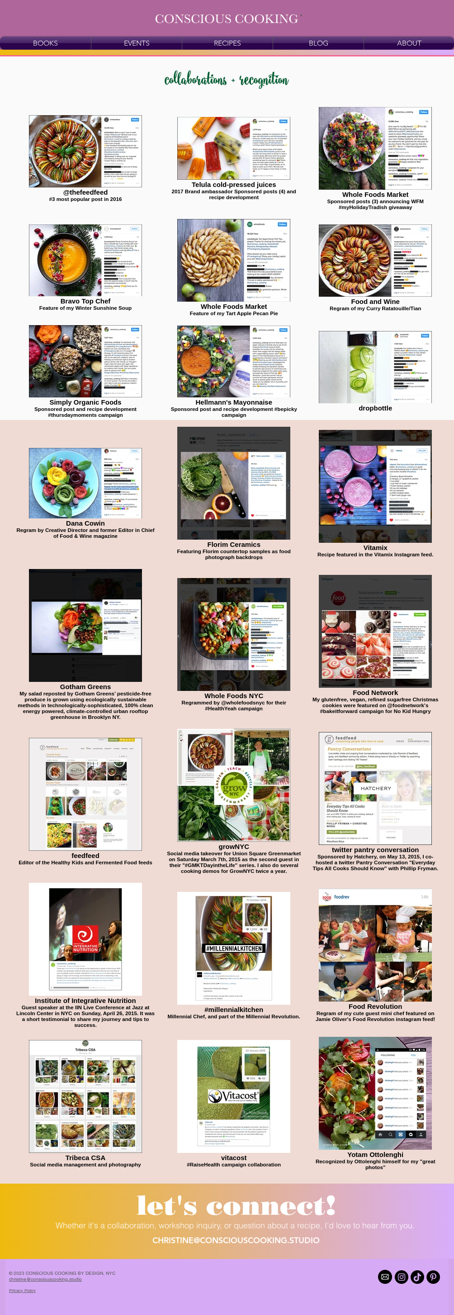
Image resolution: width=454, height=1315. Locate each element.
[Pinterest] (433, 1277)
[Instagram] (401, 1277)
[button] (236, 1205)
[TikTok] (417, 1277)
